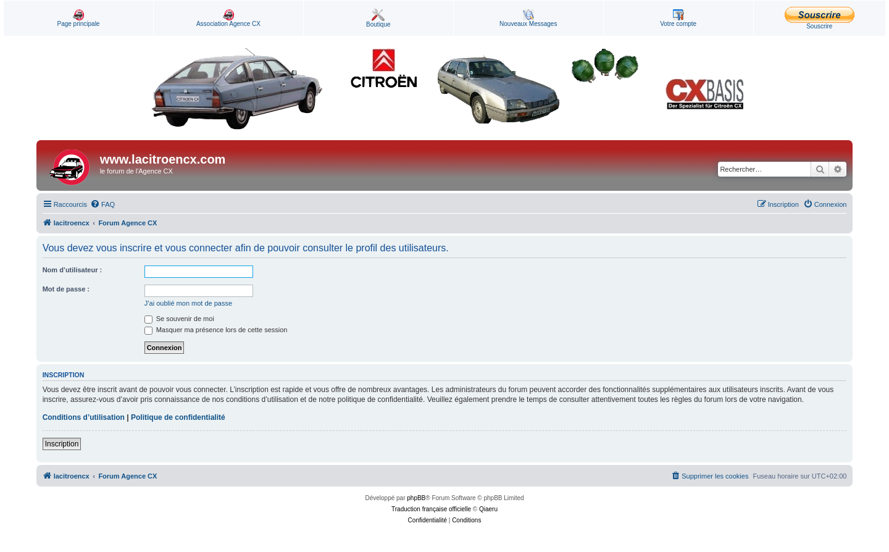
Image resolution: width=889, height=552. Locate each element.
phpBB (416, 498)
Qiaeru (488, 509)
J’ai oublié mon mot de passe (188, 303)
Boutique (378, 18)
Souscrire (819, 18)
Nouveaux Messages (528, 18)
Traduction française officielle (431, 509)
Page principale (78, 18)
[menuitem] (102, 204)
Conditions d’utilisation (84, 417)
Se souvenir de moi (179, 318)
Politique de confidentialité (178, 417)
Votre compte (678, 18)
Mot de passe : (66, 289)
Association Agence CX (228, 18)
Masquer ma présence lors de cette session (216, 329)
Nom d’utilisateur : (72, 270)
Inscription (62, 444)
